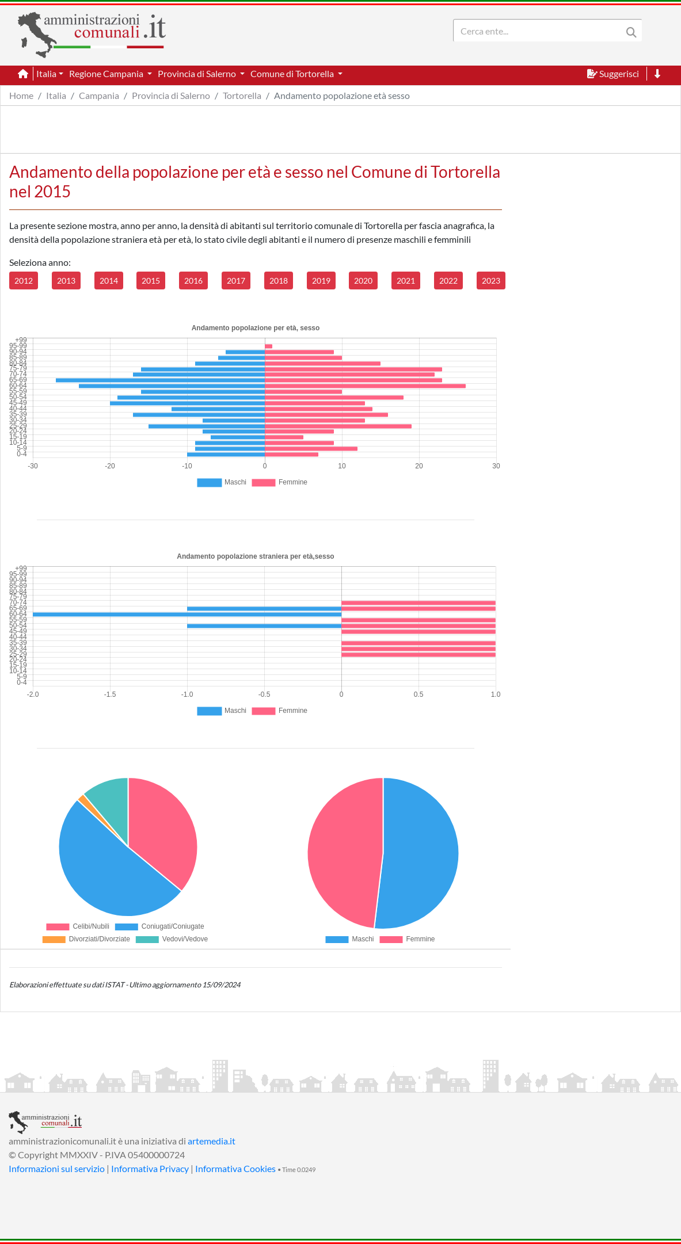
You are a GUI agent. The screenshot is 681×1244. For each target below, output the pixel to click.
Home (21, 95)
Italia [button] (46, 73)
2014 (109, 280)
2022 (448, 280)
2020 (363, 280)
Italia (56, 95)
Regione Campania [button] (107, 73)
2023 (491, 280)
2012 (23, 280)
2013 (66, 280)
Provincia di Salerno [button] (198, 73)
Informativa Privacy (150, 1168)
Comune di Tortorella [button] (293, 73)
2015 (151, 280)
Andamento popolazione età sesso (342, 95)
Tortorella (242, 95)
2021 (406, 280)
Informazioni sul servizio (57, 1168)
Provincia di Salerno (171, 95)
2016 (193, 280)
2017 (236, 280)
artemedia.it (211, 1140)
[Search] (540, 30)
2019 (321, 280)
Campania (99, 95)
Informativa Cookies (235, 1168)
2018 (278, 280)
